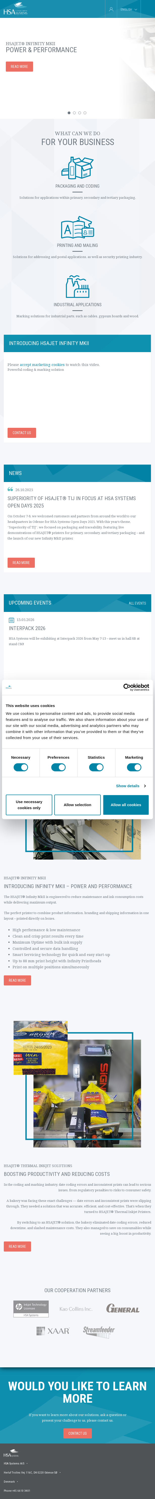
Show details (128, 786)
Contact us (22, 433)
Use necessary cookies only (29, 805)
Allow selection (77, 805)
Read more (21, 563)
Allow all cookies (126, 805)
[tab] (146, 9)
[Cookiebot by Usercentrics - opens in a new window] (127, 687)
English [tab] (126, 9)
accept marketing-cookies (42, 364)
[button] (69, 112)
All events (137, 603)
